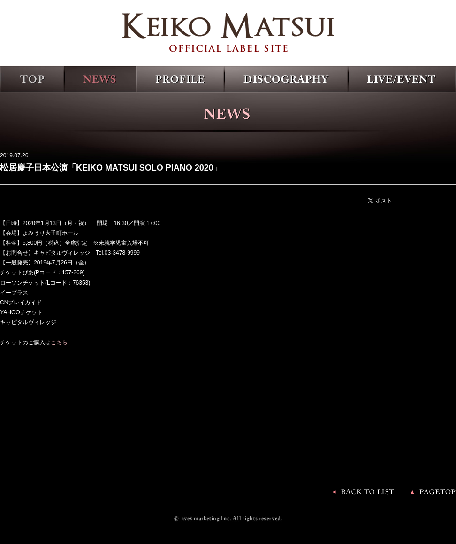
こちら (59, 342)
